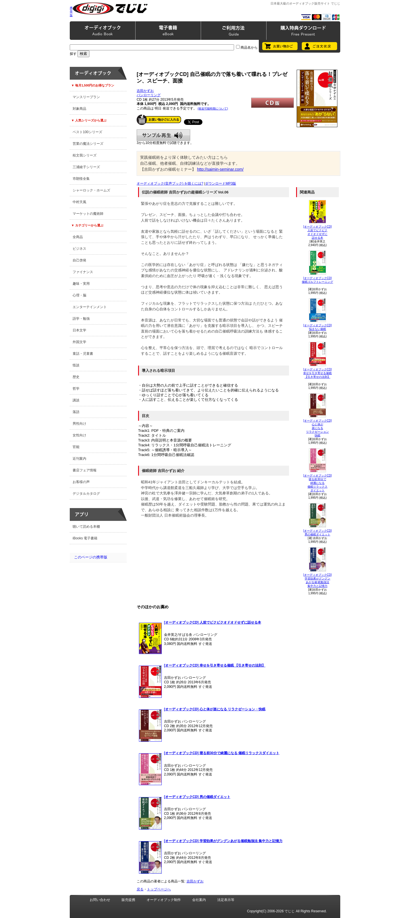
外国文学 (79, 342)
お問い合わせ (100, 900)
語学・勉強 (81, 319)
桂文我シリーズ (85, 155)
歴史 (76, 377)
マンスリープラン (86, 97)
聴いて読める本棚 (86, 527)
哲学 (76, 389)
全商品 (78, 237)
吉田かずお (145, 91)
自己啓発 (79, 260)
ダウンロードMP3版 (220, 183)
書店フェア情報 (85, 470)
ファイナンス (83, 272)
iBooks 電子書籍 (85, 538)
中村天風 (79, 202)
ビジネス (79, 249)
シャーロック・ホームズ (91, 190)
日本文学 (79, 330)
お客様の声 (81, 482)
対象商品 (79, 109)
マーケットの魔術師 (88, 214)
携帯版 (71, 11)
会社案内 (199, 900)
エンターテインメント (90, 307)
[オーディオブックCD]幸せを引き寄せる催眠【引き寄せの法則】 (317, 373)
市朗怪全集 (81, 179)
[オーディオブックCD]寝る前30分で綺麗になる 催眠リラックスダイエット (317, 483)
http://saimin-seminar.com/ (220, 169)
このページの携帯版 (90, 557)
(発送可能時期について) (213, 108)
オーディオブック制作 (164, 900)
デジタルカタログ (86, 494)
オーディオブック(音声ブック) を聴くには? (170, 183)
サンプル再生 (163, 135)
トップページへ (159, 889)
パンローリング (149, 95)
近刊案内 (79, 459)
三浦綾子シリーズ (86, 167)
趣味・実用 (81, 284)
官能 (76, 447)
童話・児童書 (83, 354)
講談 (76, 400)
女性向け (79, 435)
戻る (140, 889)
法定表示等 (225, 900)
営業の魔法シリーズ (88, 144)
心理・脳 (79, 295)
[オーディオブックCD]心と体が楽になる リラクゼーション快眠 (317, 428)
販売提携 (128, 900)
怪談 (76, 365)
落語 (76, 412)
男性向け (79, 424)
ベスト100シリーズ (87, 132)
